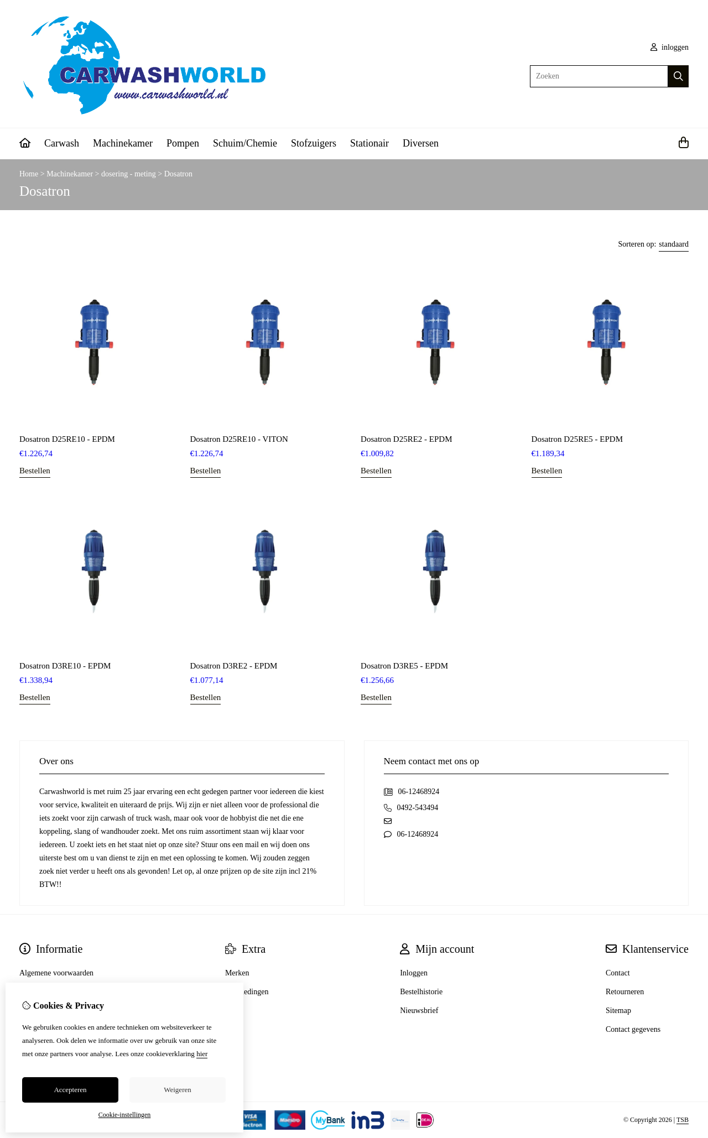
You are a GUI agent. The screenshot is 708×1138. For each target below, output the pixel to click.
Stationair (369, 143)
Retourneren (625, 992)
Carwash (61, 143)
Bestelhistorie (421, 992)
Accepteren (70, 1089)
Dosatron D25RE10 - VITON (239, 439)
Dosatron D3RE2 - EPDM (234, 665)
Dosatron (178, 174)
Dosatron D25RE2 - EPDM (406, 439)
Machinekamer (123, 143)
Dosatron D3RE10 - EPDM (65, 665)
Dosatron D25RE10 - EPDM (67, 439)
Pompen (182, 143)
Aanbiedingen (247, 992)
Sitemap (618, 1010)
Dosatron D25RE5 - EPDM (577, 439)
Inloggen (414, 973)
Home (28, 174)
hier (201, 1054)
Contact (618, 973)
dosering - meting (128, 174)
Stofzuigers (313, 143)
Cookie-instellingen (124, 1115)
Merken (237, 973)
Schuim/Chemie (245, 143)
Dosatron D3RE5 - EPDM (404, 665)
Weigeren (177, 1089)
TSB (682, 1120)
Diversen (421, 143)
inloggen (669, 47)
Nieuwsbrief (419, 1010)
